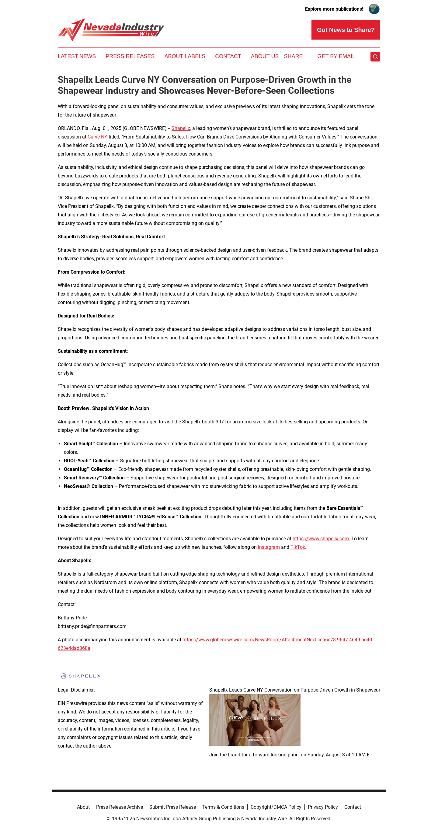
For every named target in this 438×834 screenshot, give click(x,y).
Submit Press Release (172, 807)
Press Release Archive (119, 807)
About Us (265, 56)
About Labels (184, 56)
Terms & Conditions (223, 807)
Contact (228, 56)
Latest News (77, 56)
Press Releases (130, 56)
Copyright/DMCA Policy (276, 807)
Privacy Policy (323, 807)
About (83, 807)
